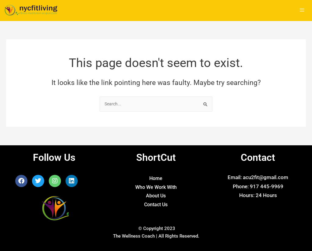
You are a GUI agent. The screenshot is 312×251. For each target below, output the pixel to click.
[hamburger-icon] (302, 10)
